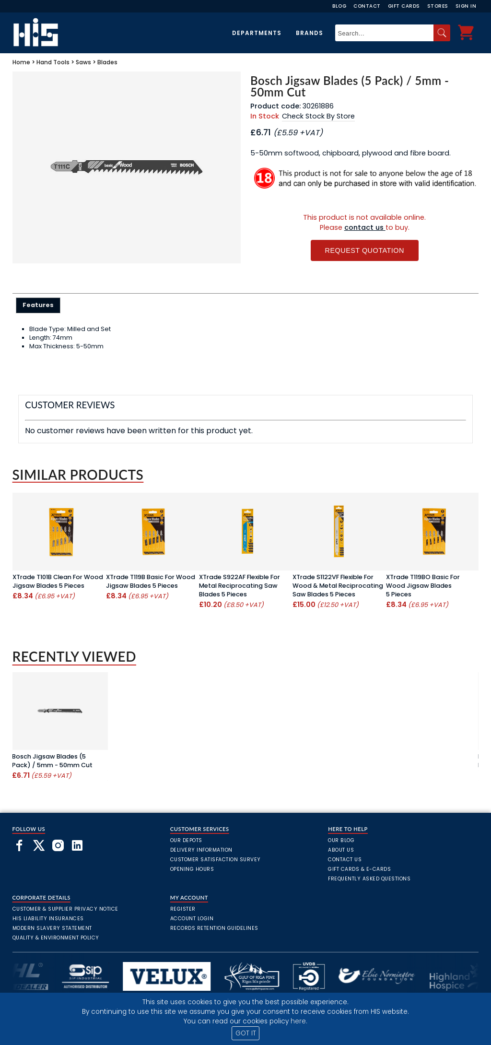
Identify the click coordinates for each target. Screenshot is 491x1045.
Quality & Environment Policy (55, 937)
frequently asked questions (369, 878)
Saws (83, 62)
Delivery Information (201, 850)
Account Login (192, 918)
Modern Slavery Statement (52, 928)
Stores (437, 6)
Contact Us (345, 859)
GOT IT (245, 1033)
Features (38, 305)
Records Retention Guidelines (214, 928)
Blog (339, 6)
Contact (367, 6)
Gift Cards (404, 6)
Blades (107, 62)
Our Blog (341, 840)
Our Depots (186, 840)
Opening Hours (192, 869)
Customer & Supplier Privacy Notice (65, 909)
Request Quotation (364, 250)
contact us (365, 227)
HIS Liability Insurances (48, 918)
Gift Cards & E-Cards (359, 869)
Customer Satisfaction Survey (215, 859)
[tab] (38, 305)
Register (183, 909)
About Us (341, 850)
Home (21, 62)
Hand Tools (53, 62)
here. (299, 1021)
